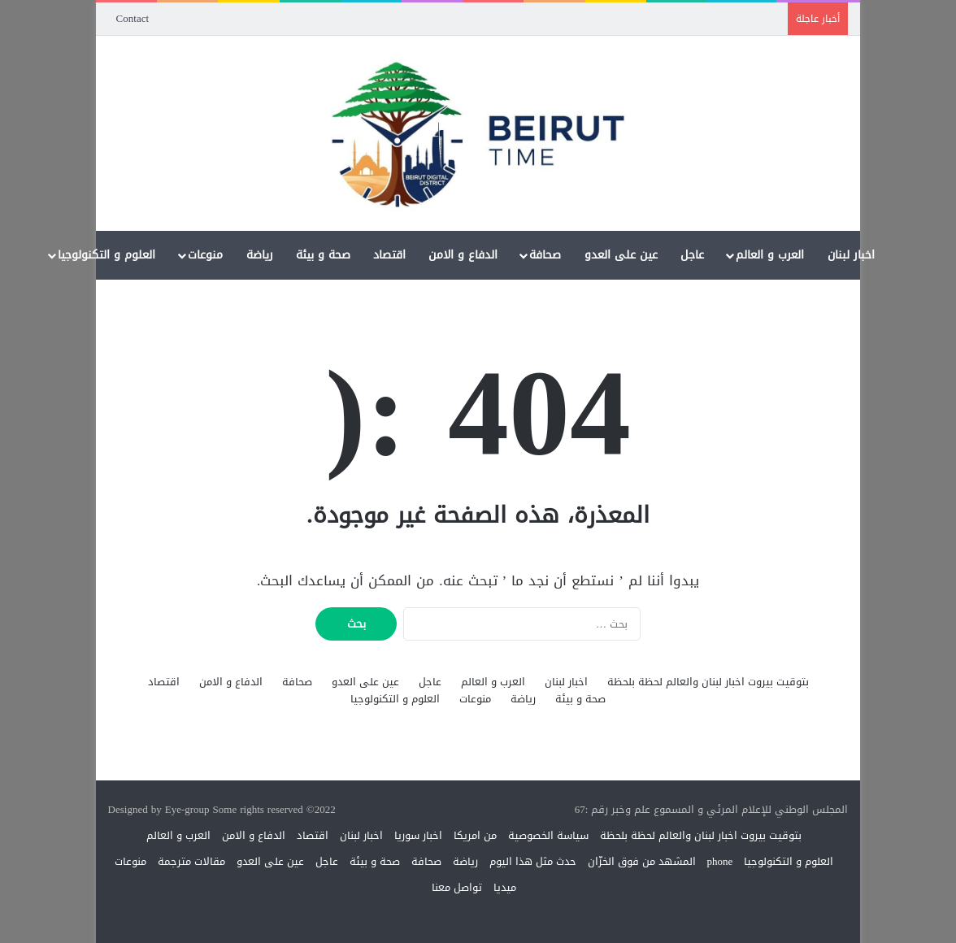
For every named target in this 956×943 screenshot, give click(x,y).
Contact (132, 18)
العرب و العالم (770, 255)
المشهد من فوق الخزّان (642, 861)
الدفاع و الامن (463, 255)
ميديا (504, 887)
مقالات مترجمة (191, 861)
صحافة (545, 255)
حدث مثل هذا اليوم (532, 861)
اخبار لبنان (851, 255)
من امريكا (475, 835)
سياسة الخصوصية (548, 835)
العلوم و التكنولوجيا (106, 255)
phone (720, 861)
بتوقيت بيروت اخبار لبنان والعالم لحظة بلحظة (708, 681)
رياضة (259, 255)
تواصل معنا (457, 887)
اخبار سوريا (418, 835)
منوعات (205, 255)
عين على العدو (621, 255)
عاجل (692, 255)
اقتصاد (389, 255)
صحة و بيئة (323, 255)
